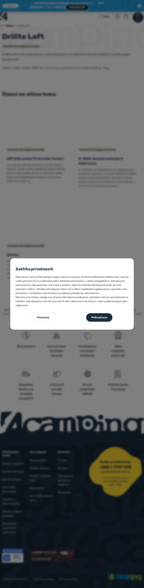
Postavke (43, 317)
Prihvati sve (99, 317)
